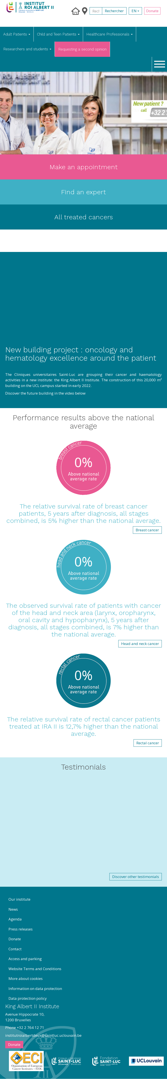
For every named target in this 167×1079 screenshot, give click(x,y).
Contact (15, 948)
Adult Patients (16, 34)
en (135, 10)
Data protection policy (27, 998)
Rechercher (114, 10)
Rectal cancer (147, 742)
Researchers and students (27, 49)
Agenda (15, 919)
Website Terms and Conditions (34, 968)
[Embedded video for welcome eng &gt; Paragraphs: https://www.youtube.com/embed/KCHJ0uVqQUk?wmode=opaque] (83, 301)
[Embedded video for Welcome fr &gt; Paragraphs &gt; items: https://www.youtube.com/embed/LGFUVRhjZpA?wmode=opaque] (83, 824)
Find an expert (83, 192)
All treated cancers (83, 217)
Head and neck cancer (140, 643)
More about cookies (25, 978)
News (13, 909)
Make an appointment (84, 167)
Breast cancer (147, 529)
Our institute (19, 899)
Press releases (20, 929)
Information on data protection (35, 988)
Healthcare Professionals (109, 34)
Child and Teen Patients (58, 34)
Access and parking (25, 958)
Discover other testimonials (135, 876)
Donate (152, 10)
